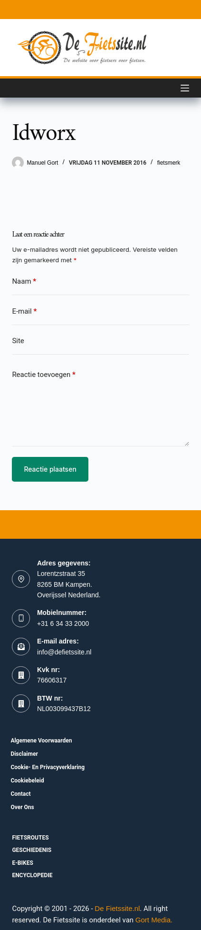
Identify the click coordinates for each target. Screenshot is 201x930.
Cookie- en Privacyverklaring (47, 767)
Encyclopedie (32, 875)
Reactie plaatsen (50, 469)
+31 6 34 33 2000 (63, 623)
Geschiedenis (31, 850)
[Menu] (185, 88)
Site (18, 340)
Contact (20, 794)
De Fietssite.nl (117, 908)
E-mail (24, 311)
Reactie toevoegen (43, 374)
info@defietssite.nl (64, 652)
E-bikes (22, 863)
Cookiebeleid (27, 780)
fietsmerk (169, 162)
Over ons (22, 807)
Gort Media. (153, 920)
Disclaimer (24, 754)
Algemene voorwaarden (41, 740)
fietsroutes (30, 837)
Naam (24, 281)
